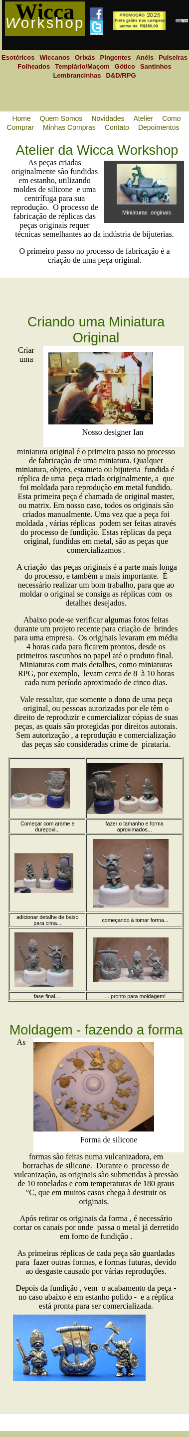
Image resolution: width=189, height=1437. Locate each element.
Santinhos (156, 66)
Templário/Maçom (82, 66)
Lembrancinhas (77, 75)
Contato (117, 127)
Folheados (33, 66)
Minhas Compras (69, 127)
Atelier (144, 118)
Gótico (125, 66)
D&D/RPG (121, 75)
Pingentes (115, 57)
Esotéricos (17, 57)
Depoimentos (159, 127)
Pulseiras (173, 57)
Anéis (145, 57)
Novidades (107, 118)
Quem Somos (61, 118)
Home (21, 118)
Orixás (85, 57)
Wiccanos (55, 57)
